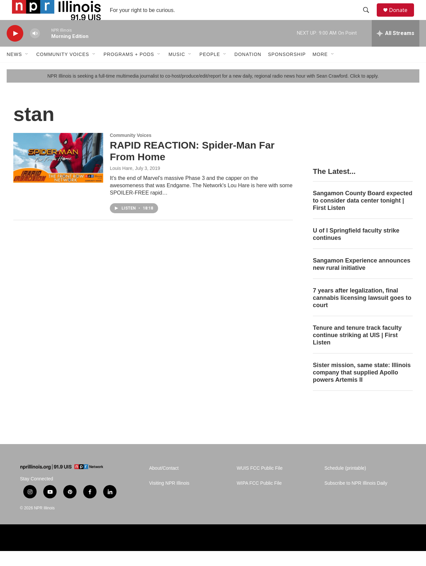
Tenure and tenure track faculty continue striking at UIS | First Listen (357, 350)
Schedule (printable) (345, 483)
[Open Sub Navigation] (27, 69)
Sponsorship (287, 69)
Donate (402, 17)
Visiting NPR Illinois (169, 498)
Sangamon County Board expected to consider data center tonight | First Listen (362, 215)
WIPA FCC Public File (259, 498)
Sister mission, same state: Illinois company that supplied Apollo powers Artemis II (362, 387)
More (320, 69)
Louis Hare (121, 183)
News (14, 69)
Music (176, 69)
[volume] (35, 48)
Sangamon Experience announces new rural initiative (361, 279)
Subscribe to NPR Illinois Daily (355, 498)
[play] (15, 48)
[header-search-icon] (369, 18)
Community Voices (62, 69)
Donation (247, 69)
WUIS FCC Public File (260, 483)
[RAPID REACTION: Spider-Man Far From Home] (58, 173)
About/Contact (164, 483)
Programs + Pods (129, 69)
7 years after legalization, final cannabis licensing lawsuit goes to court (362, 312)
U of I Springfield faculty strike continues (356, 249)
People (209, 69)
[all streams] (395, 48)
